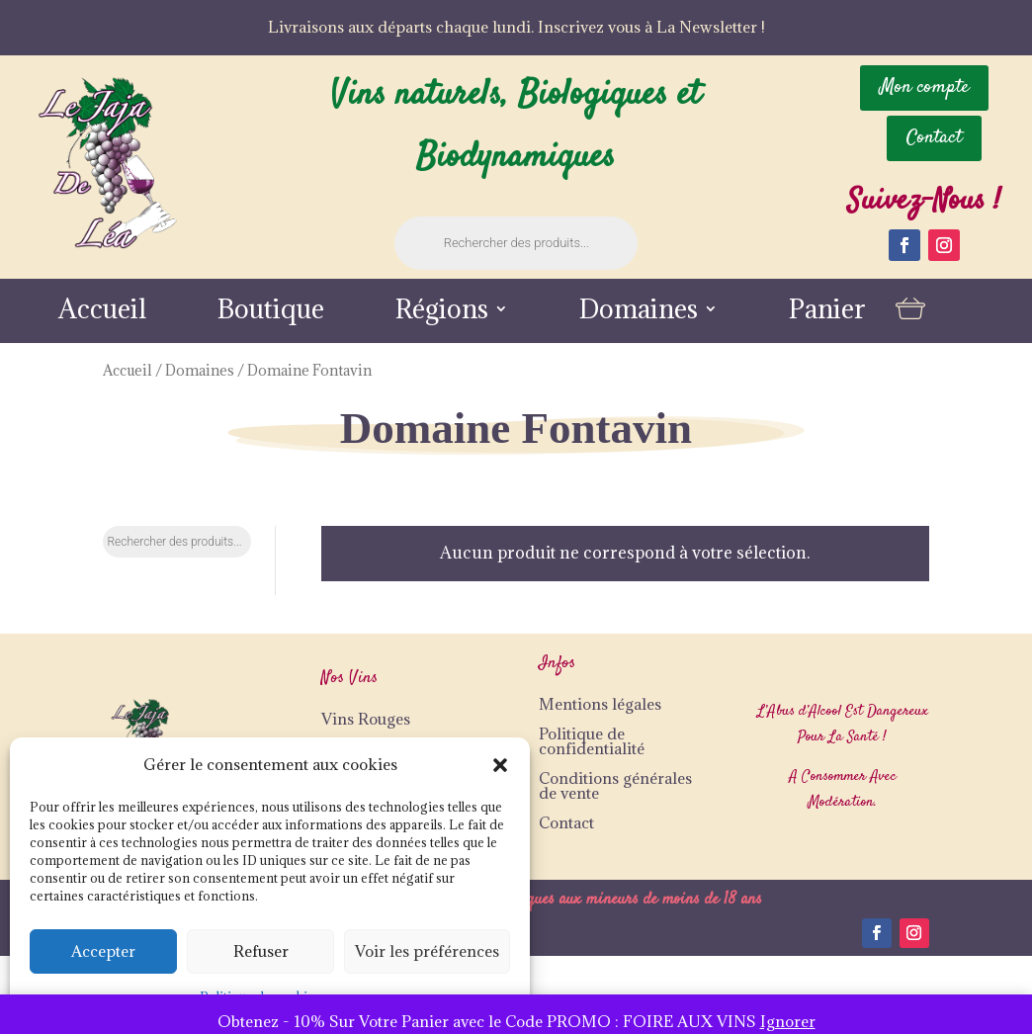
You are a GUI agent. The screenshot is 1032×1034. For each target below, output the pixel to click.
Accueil (102, 313)
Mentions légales (600, 704)
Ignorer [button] (788, 1021)
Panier (827, 313)
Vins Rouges (365, 719)
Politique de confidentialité (592, 741)
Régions (441, 313)
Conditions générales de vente (615, 785)
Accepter (103, 951)
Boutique (270, 313)
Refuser (261, 951)
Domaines (638, 313)
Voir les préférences (427, 951)
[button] (500, 765)
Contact (566, 822)
